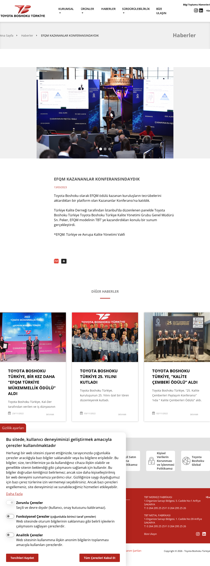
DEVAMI (50, 414)
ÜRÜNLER (87, 9)
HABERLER (108, 9)
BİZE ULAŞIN (161, 11)
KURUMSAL (66, 9)
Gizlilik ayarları (13, 428)
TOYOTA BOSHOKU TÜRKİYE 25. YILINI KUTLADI (99, 376)
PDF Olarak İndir (56, 261)
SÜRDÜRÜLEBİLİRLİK (136, 9)
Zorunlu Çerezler (29, 503)
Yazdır (64, 261)
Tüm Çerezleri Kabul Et (99, 558)
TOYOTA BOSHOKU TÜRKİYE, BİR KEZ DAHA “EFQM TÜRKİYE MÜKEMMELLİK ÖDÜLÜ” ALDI (32, 382)
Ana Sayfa (6, 35)
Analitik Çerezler (29, 535)
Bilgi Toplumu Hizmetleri (196, 4)
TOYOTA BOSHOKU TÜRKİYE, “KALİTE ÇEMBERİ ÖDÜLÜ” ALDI (175, 376)
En (208, 10)
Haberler (27, 35)
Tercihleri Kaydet (22, 558)
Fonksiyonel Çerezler (56, 516)
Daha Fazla (14, 494)
